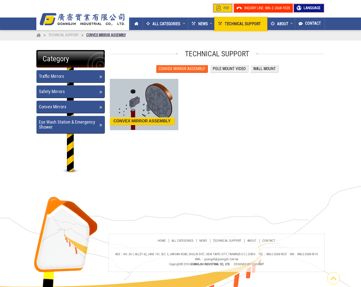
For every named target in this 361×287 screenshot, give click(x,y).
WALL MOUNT (264, 68)
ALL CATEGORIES (182, 240)
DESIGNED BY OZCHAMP (249, 264)
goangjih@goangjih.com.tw (221, 259)
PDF (226, 8)
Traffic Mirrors (51, 76)
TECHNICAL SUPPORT (63, 35)
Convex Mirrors (52, 106)
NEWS (203, 240)
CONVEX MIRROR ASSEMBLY (182, 68)
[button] (161, 24)
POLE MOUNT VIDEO (229, 68)
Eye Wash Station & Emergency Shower (67, 124)
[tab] (70, 76)
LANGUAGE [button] (311, 8)
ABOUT (251, 240)
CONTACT (268, 240)
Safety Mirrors (52, 91)
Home (162, 240)
